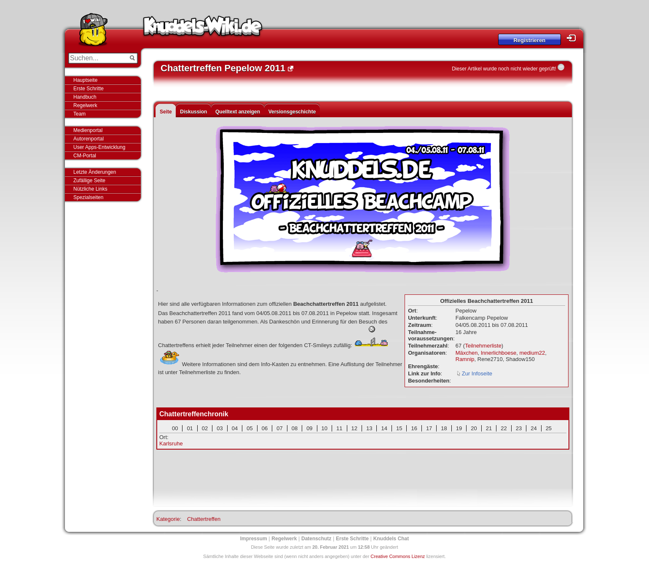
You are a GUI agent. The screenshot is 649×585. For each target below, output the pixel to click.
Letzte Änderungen (94, 172)
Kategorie (168, 519)
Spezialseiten (88, 197)
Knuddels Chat (391, 539)
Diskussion (193, 112)
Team (79, 114)
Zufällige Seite (89, 180)
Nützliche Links (90, 189)
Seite (166, 112)
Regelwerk (85, 105)
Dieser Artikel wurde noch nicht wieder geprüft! (504, 69)
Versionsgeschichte (292, 112)
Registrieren (529, 40)
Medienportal (87, 130)
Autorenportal (88, 139)
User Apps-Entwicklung (99, 147)
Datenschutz (316, 539)
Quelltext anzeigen (237, 112)
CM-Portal (84, 156)
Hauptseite (85, 80)
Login (573, 38)
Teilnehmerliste (483, 345)
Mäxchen (467, 353)
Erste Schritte (88, 89)
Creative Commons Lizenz (397, 556)
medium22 (532, 353)
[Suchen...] (97, 58)
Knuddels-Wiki (203, 28)
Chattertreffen (203, 519)
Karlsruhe (171, 443)
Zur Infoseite (477, 373)
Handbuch (85, 97)
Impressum (253, 539)
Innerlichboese (499, 353)
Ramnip (465, 359)
